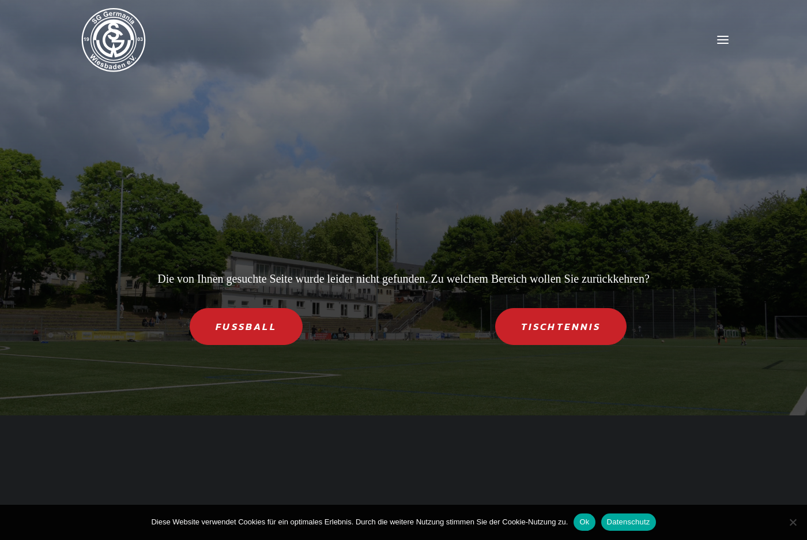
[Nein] (792, 522)
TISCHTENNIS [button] (561, 326)
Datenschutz (628, 522)
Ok (584, 522)
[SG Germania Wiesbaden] (113, 39)
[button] (722, 40)
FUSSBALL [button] (246, 326)
